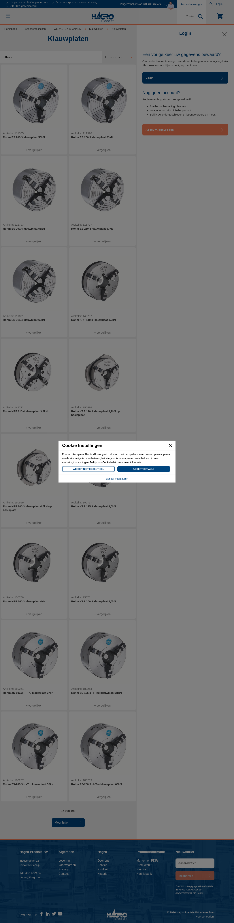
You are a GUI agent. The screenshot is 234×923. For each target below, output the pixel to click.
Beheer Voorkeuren (117, 478)
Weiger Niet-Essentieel (88, 468)
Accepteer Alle (143, 468)
